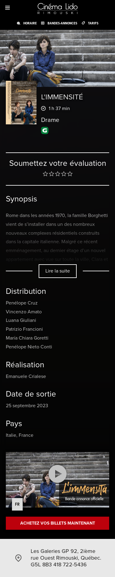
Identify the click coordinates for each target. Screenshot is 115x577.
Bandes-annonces (62, 23)
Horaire (30, 23)
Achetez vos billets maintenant (57, 523)
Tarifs (93, 23)
